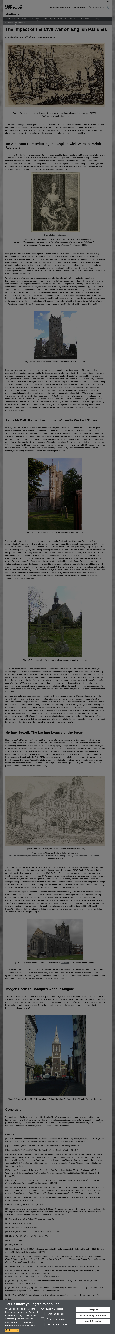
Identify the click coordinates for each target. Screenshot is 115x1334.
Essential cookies (52, 1308)
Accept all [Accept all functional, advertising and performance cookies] (93, 1309)
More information (93, 1321)
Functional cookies (52, 1314)
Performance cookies (54, 1325)
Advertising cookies (53, 1319)
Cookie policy (11, 1330)
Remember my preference (93, 1315)
